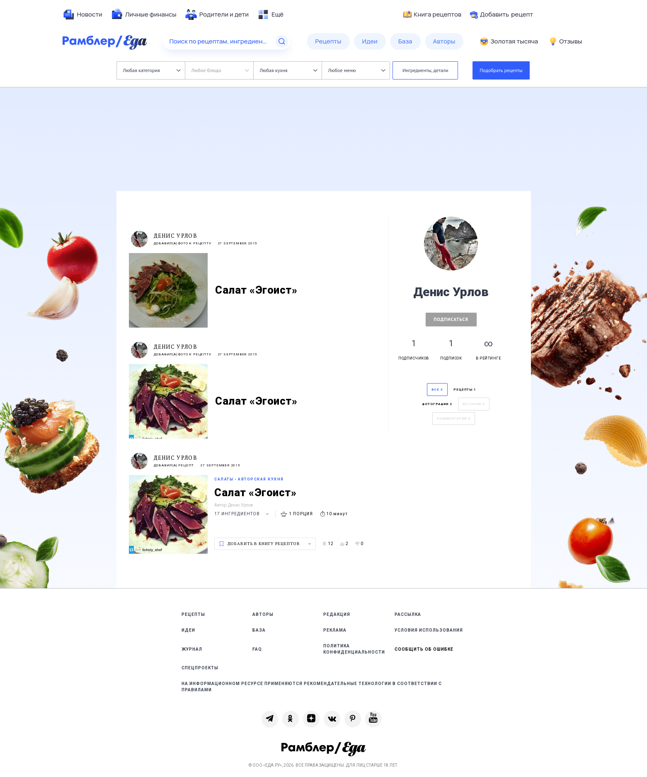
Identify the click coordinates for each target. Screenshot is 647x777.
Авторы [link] (263, 614)
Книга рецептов (432, 14)
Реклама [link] (335, 630)
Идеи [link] (188, 630)
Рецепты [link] (193, 614)
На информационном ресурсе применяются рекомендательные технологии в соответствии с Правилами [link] (312, 686)
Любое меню (356, 70)
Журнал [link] (192, 649)
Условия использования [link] (429, 630)
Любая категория (152, 70)
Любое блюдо (220, 70)
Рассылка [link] (408, 614)
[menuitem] (82, 14)
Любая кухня (288, 70)
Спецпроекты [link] (200, 668)
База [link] (259, 630)
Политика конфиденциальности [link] (354, 649)
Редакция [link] (336, 614)
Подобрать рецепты (501, 70)
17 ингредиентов (242, 514)
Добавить (501, 14)
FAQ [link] (257, 649)
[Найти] (282, 41)
